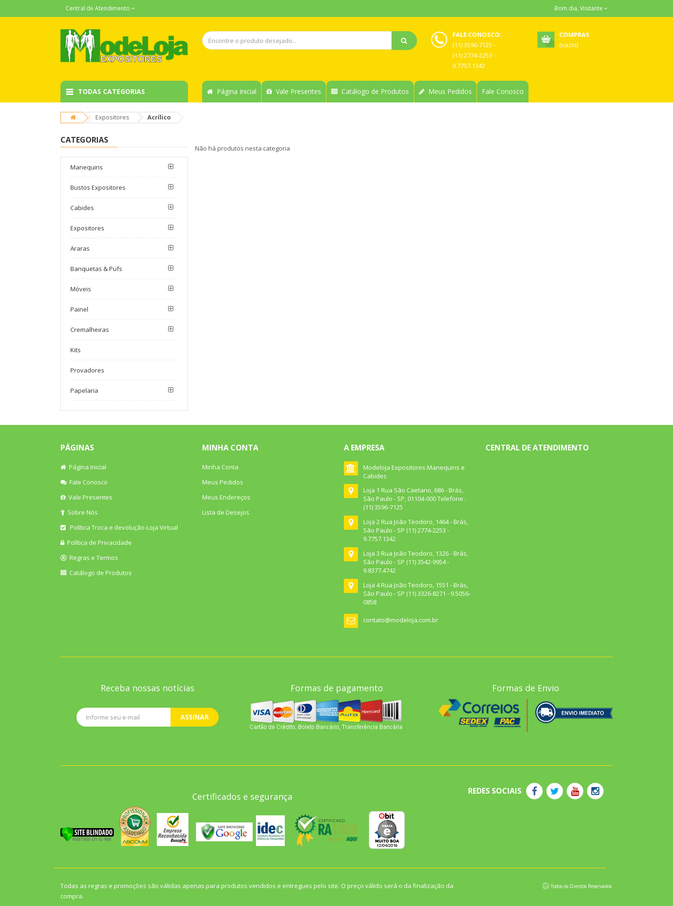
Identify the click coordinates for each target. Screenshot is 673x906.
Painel (79, 309)
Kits (75, 350)
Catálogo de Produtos (370, 91)
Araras (80, 248)
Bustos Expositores (98, 187)
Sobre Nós (79, 512)
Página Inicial (231, 91)
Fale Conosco (503, 91)
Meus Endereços (226, 497)
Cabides (82, 207)
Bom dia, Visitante (581, 8)
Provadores (87, 370)
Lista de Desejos (225, 512)
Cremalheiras (89, 329)
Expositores (112, 117)
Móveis (80, 289)
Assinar (194, 716)
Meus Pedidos (445, 91)
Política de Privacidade (96, 542)
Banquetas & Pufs (96, 268)
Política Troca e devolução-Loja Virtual (119, 527)
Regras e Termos (89, 557)
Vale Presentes (293, 91)
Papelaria (84, 390)
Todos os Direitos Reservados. (582, 886)
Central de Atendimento (100, 8)
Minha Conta (220, 467)
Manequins (86, 167)
